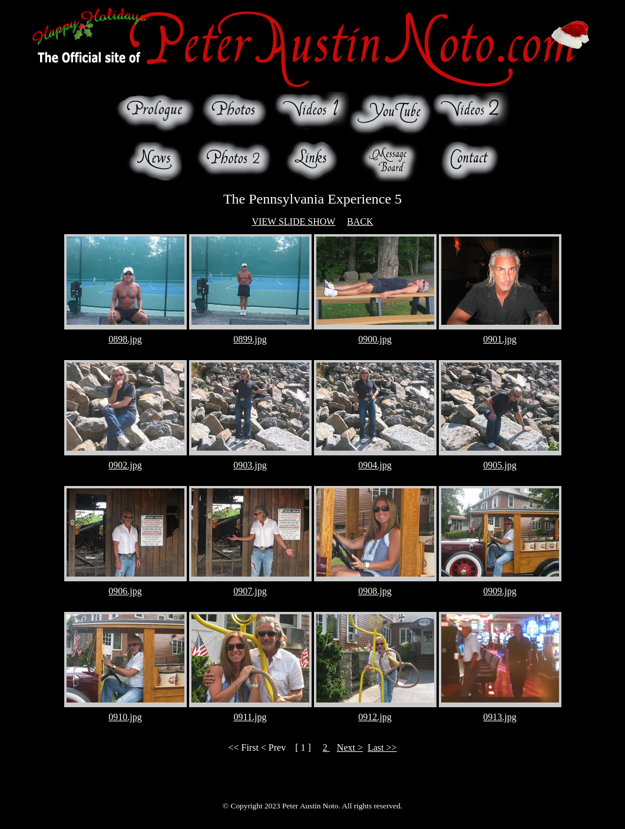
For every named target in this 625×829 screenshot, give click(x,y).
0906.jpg (124, 591)
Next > (350, 748)
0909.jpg (499, 591)
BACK (360, 222)
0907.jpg (249, 591)
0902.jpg (124, 465)
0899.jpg (249, 339)
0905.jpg (499, 465)
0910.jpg (124, 717)
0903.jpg (249, 465)
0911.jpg (250, 717)
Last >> (382, 748)
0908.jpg (374, 591)
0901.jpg (499, 339)
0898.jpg (124, 339)
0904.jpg (374, 465)
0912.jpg (374, 717)
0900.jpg (374, 339)
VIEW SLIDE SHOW (293, 222)
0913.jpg (499, 717)
